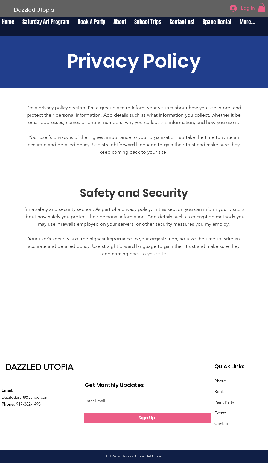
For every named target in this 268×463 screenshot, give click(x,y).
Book (219, 391)
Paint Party (224, 402)
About (220, 380)
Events (220, 412)
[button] (262, 7)
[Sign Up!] (147, 418)
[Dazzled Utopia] (34, 10)
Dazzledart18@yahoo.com (25, 397)
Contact (221, 423)
